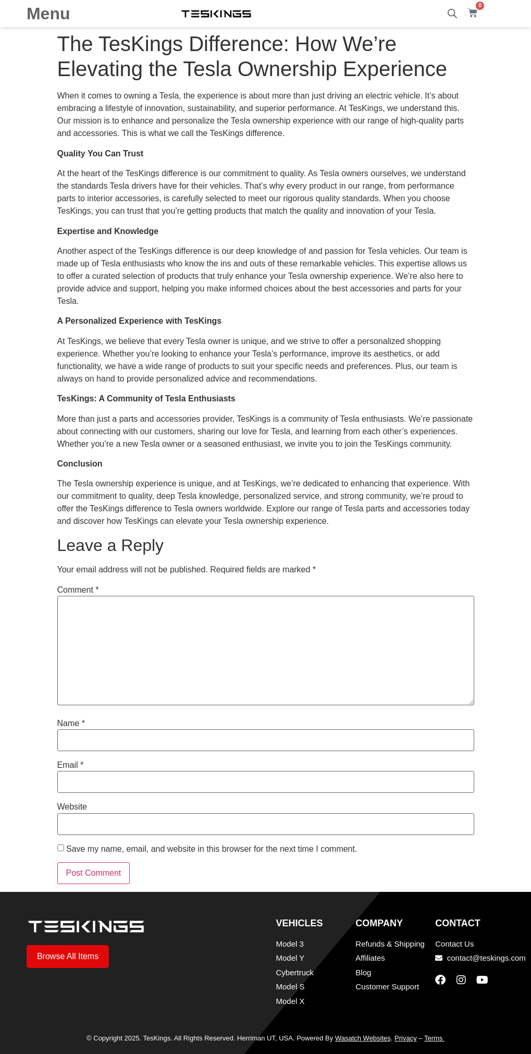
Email (70, 765)
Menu (48, 13)
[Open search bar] (452, 13)
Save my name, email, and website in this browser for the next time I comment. (211, 849)
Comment (78, 590)
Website (72, 807)
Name (71, 723)
